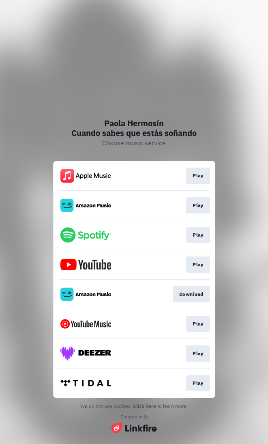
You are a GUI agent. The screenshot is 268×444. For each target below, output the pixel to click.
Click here (144, 406)
